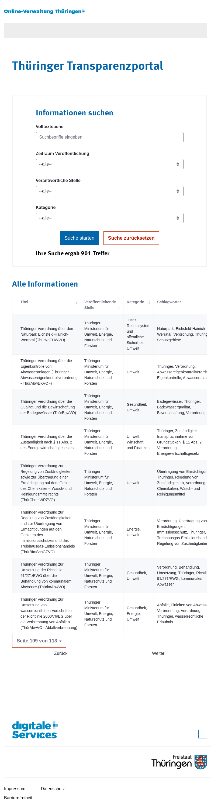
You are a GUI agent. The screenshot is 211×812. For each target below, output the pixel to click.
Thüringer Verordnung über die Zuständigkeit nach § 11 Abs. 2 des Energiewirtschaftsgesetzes (47, 442)
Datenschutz (53, 788)
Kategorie (46, 207)
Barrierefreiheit (18, 798)
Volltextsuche (50, 126)
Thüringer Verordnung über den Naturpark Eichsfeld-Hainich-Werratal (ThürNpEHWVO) (46, 334)
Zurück (60, 653)
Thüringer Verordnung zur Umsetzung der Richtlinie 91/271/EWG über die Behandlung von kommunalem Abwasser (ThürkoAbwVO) (45, 575)
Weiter (158, 653)
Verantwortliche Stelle (58, 180)
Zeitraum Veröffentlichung (62, 153)
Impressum (14, 788)
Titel (24, 302)
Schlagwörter (169, 302)
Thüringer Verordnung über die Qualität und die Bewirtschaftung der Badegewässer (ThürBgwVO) (48, 407)
